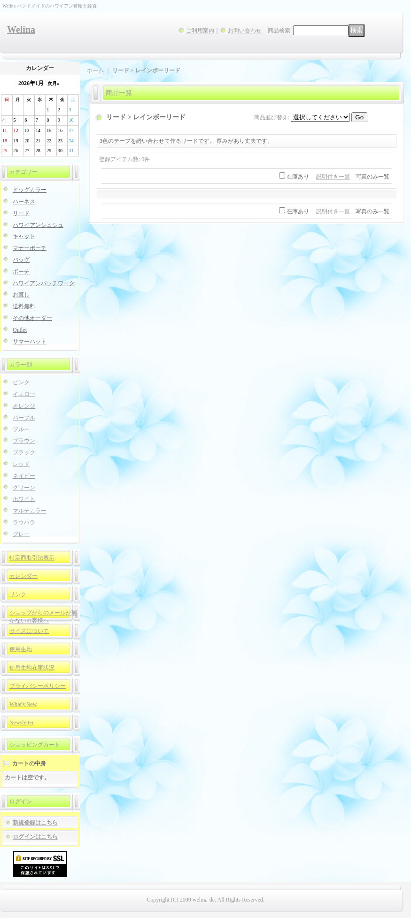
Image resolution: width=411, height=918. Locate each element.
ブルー (21, 429)
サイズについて (29, 631)
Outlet (20, 330)
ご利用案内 (200, 30)
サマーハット (30, 341)
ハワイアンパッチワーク (44, 283)
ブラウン (24, 440)
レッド (21, 464)
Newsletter (21, 722)
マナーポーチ (30, 248)
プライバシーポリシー (37, 686)
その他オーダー (32, 318)
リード (21, 213)
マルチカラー (30, 510)
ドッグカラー (30, 190)
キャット (24, 236)
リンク (17, 594)
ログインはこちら (35, 836)
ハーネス (24, 201)
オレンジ (24, 406)
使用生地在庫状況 (31, 667)
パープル (24, 417)
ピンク (21, 382)
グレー (21, 534)
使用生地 (20, 649)
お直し (21, 294)
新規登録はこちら (35, 822)
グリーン (24, 487)
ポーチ (21, 271)
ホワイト (24, 499)
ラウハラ (24, 522)
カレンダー (23, 576)
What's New (23, 704)
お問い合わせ (245, 30)
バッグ (21, 260)
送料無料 (24, 306)
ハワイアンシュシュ (38, 225)
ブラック (24, 452)
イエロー (24, 394)
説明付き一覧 (333, 176)
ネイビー (24, 476)
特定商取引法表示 (31, 557)
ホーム (95, 70)
